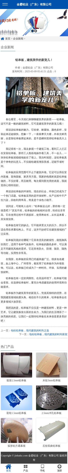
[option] (34, 25)
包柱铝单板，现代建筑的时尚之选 (30, 330)
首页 (8, 468)
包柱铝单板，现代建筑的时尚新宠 (48, 334)
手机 (42, 468)
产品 (25, 468)
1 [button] (32, 33)
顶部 (59, 468)
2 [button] (35, 33)
